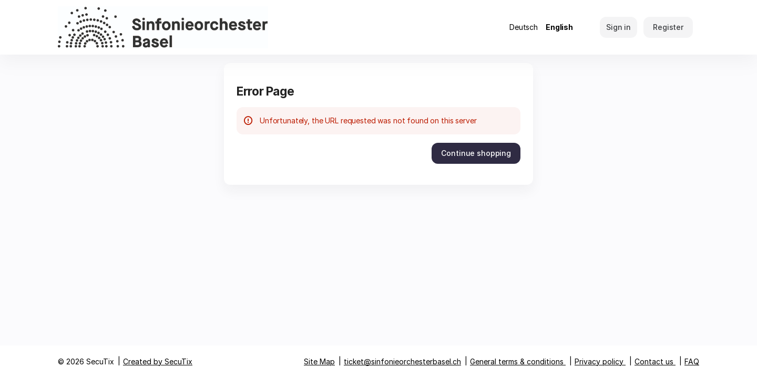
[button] (476, 153)
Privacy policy (599, 361)
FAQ (691, 361)
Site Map (319, 361)
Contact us (654, 361)
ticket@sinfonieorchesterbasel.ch (402, 361)
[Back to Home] (163, 27)
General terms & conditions (517, 361)
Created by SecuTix (157, 361)
